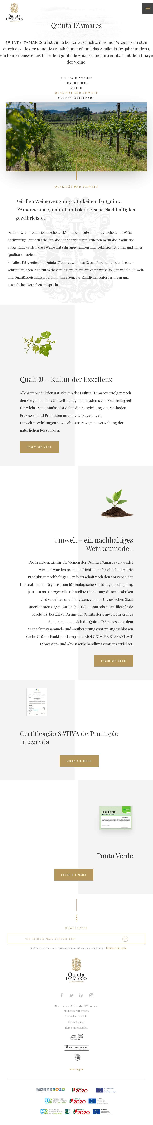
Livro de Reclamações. (76, 1027)
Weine (76, 88)
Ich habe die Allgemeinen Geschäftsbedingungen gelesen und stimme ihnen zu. (68, 948)
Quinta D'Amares (76, 78)
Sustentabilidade (76, 97)
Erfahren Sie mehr (116, 948)
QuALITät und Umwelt (76, 92)
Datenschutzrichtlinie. (76, 1016)
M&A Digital (76, 1069)
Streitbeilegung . (76, 1022)
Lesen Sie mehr (39, 447)
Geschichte (77, 83)
